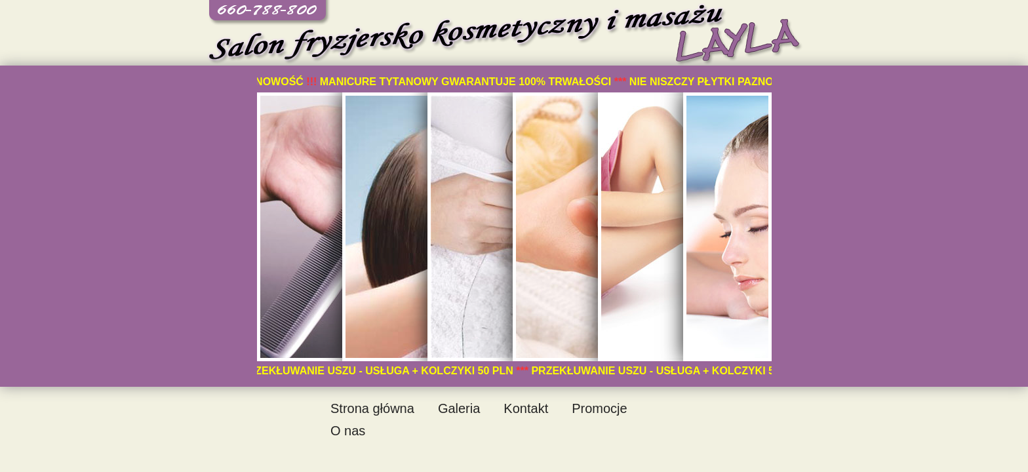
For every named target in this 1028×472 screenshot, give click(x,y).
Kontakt (526, 408)
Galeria (459, 408)
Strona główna (372, 408)
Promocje (599, 408)
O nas (347, 430)
